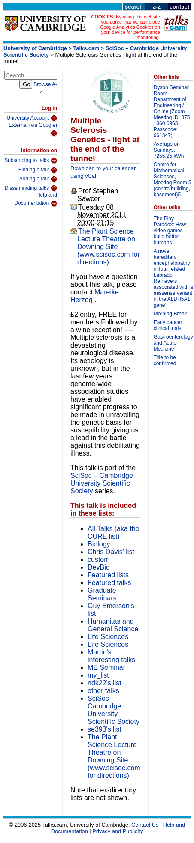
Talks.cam (86, 48)
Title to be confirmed (165, 360)
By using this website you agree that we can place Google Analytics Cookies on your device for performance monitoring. (130, 27)
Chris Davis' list (111, 551)
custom (99, 559)
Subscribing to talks (30, 160)
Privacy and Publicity (117, 831)
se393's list (104, 729)
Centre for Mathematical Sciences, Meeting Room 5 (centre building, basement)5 (172, 180)
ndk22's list (104, 683)
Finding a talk (37, 170)
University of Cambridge (35, 48)
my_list (98, 675)
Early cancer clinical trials (168, 325)
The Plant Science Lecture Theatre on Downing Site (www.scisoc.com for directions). (108, 247)
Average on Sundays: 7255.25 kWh (169, 150)
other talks (103, 690)
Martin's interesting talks (111, 655)
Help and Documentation (35, 199)
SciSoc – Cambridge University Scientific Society (101, 483)
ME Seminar (106, 667)
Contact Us (144, 825)
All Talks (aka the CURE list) (113, 532)
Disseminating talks (31, 188)
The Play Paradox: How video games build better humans (170, 231)
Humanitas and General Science (113, 625)
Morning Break (170, 314)
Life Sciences (108, 636)
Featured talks (109, 582)
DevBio (99, 567)
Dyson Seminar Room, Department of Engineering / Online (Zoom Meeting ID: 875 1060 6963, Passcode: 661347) (172, 111)
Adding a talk (38, 179)
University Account (31, 118)
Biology (99, 544)
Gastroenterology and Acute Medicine (173, 343)
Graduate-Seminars (103, 594)
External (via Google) (33, 129)
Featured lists (108, 575)
